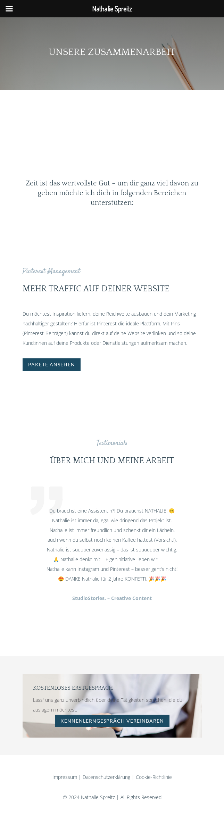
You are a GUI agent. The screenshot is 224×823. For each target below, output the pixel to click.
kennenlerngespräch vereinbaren (112, 721)
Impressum (64, 777)
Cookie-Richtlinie (154, 777)
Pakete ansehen (51, 364)
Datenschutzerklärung (106, 777)
